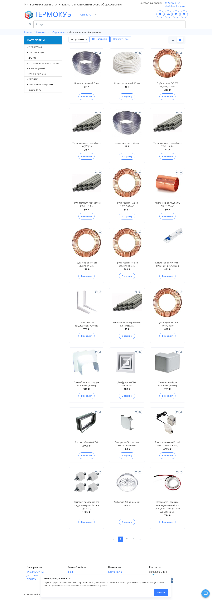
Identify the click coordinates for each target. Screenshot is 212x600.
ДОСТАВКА (32, 572)
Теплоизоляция (35, 52)
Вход (70, 568)
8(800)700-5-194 (172, 2)
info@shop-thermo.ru (175, 6)
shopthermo (158, 573)
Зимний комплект (37, 74)
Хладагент (32, 79)
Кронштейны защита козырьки (43, 63)
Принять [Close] (160, 592)
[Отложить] (96, 53)
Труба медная (34, 47)
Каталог (86, 14)
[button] (184, 14)
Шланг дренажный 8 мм (86, 83)
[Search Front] (109, 24)
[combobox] (78, 39)
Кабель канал (34, 90)
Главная (28, 32)
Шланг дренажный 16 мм (127, 83)
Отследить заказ (76, 572)
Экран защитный (36, 68)
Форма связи (115, 572)
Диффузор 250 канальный (127, 502)
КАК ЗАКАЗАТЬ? (35, 568)
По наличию (99, 39)
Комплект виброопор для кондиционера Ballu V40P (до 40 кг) (86, 505)
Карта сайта (115, 568)
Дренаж (31, 58)
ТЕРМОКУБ (33, 14)
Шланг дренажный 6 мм (127, 143)
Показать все (121, 39)
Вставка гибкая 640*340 (86, 442)
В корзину (86, 96)
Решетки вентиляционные (40, 84)
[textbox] (77, 39)
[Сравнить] (100, 53)
